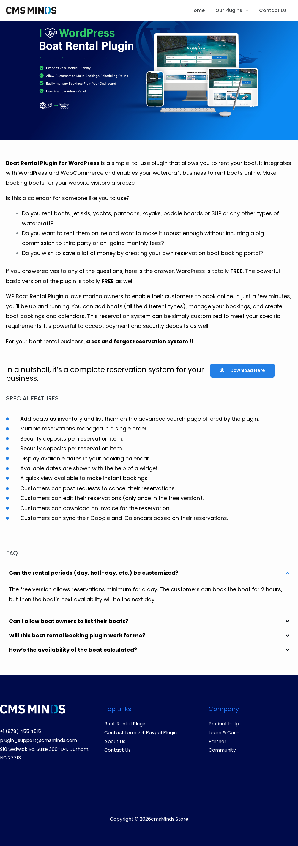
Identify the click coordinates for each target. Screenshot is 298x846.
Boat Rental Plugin (125, 723)
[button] (149, 573)
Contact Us (273, 10)
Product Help (224, 723)
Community (222, 750)
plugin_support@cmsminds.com (38, 740)
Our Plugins (230, 10)
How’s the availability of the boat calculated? (73, 649)
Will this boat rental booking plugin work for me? (77, 635)
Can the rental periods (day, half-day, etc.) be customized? (93, 572)
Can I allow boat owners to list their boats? (68, 621)
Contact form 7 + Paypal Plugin (140, 732)
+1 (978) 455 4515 (20, 731)
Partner (218, 741)
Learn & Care (224, 732)
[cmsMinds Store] (31, 10)
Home (200, 10)
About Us (114, 741)
